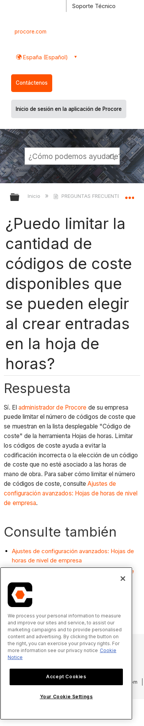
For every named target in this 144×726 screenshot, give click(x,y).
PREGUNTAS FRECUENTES (88, 196)
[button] (112, 156)
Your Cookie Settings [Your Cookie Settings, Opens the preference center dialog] (66, 696)
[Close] (122, 578)
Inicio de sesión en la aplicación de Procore (69, 109)
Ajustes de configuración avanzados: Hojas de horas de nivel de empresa (70, 493)
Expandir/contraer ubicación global (129, 194)
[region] (66, 643)
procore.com (30, 31)
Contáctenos (32, 83)
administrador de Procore (52, 407)
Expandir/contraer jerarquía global (19, 197)
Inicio (35, 196)
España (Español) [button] (45, 57)
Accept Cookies (66, 676)
